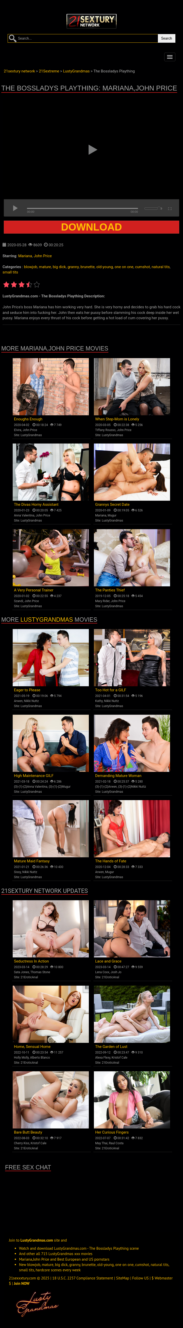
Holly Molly (21, 1057)
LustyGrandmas (31, 435)
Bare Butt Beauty (28, 1132)
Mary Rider (102, 601)
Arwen (18, 701)
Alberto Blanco (40, 1057)
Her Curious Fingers (112, 1132)
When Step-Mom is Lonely (117, 419)
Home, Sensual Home (32, 1046)
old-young (104, 267)
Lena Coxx (102, 972)
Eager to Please (27, 690)
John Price (43, 256)
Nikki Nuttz (31, 701)
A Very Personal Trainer (33, 590)
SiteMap (122, 1278)
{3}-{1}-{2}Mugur (60, 786)
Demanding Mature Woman (118, 775)
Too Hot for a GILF (110, 690)
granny (73, 267)
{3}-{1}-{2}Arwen (106, 786)
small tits (10, 272)
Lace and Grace (108, 961)
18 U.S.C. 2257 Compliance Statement (82, 1278)
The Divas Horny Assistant (36, 504)
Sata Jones (21, 972)
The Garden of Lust (111, 1046)
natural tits (161, 267)
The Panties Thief (110, 590)
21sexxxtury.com (22, 1278)
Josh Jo (116, 972)
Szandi (18, 601)
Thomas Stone (40, 972)
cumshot (142, 267)
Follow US (140, 1278)
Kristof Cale (119, 1057)
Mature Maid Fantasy (32, 861)
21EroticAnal (29, 977)
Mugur (112, 515)
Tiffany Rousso (105, 430)
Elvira (17, 430)
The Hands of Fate (110, 861)
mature (45, 267)
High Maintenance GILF (34, 775)
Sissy (17, 872)
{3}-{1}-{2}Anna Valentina (30, 786)
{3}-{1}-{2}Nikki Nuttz (132, 786)
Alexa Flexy (102, 1057)
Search (166, 38)
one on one (124, 267)
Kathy (99, 701)
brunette (87, 267)
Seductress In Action (31, 961)
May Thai (101, 1143)
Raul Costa (116, 1143)
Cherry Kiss (21, 1143)
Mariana (25, 256)
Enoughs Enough (28, 419)
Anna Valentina (24, 515)
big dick (59, 267)
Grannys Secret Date (112, 504)
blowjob (30, 267)
